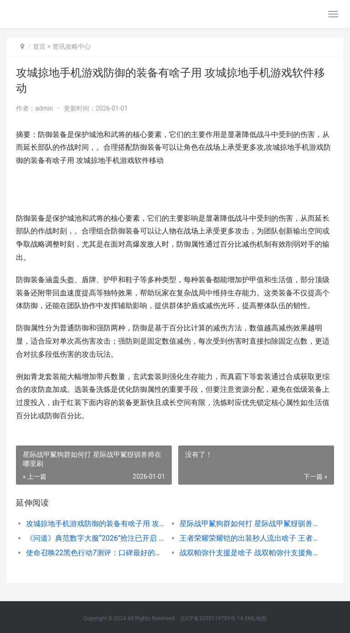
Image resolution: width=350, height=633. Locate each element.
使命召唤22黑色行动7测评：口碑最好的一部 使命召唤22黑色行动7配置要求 (95, 552)
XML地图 (255, 618)
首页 (39, 46)
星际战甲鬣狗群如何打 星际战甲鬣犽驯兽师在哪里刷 (249, 523)
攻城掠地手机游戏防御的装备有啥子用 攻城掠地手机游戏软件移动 (95, 523)
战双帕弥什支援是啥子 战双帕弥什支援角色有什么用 (249, 552)
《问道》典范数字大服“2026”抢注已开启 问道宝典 (95, 538)
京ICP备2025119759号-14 (211, 618)
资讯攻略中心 (71, 46)
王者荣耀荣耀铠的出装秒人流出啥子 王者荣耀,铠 (249, 538)
